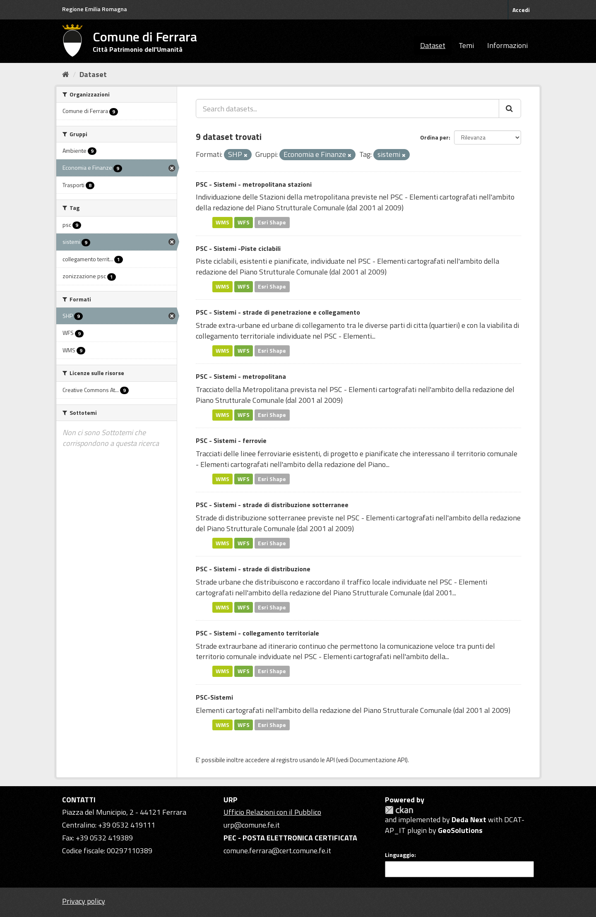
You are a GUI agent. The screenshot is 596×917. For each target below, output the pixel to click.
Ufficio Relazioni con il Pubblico (272, 812)
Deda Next (469, 819)
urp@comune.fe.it (251, 824)
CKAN (399, 810)
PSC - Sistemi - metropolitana (241, 376)
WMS (222, 222)
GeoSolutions (460, 830)
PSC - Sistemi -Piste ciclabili (238, 248)
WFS (244, 222)
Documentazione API (378, 760)
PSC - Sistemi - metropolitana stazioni (254, 184)
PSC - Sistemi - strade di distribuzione (253, 569)
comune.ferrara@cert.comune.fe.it (277, 850)
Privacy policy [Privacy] (83, 901)
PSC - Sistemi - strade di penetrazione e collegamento (278, 312)
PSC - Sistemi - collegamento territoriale (257, 633)
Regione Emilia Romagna (94, 9)
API (330, 760)
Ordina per (434, 137)
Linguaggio (399, 855)
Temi (466, 45)
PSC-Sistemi (214, 697)
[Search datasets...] (347, 108)
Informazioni (507, 45)
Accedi (521, 9)
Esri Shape (272, 222)
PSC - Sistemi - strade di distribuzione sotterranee (272, 505)
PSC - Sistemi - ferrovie (231, 440)
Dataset (432, 45)
